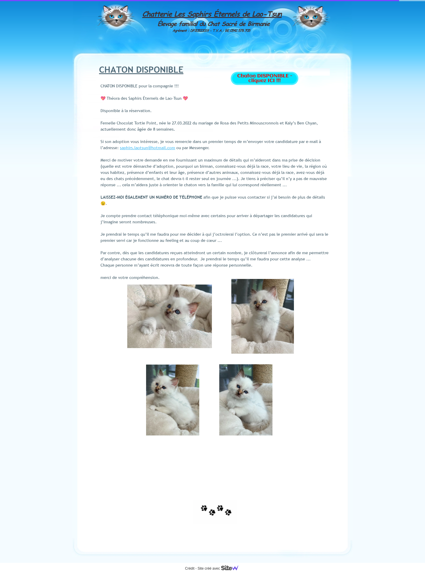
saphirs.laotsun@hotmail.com (147, 147)
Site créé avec (220, 568)
